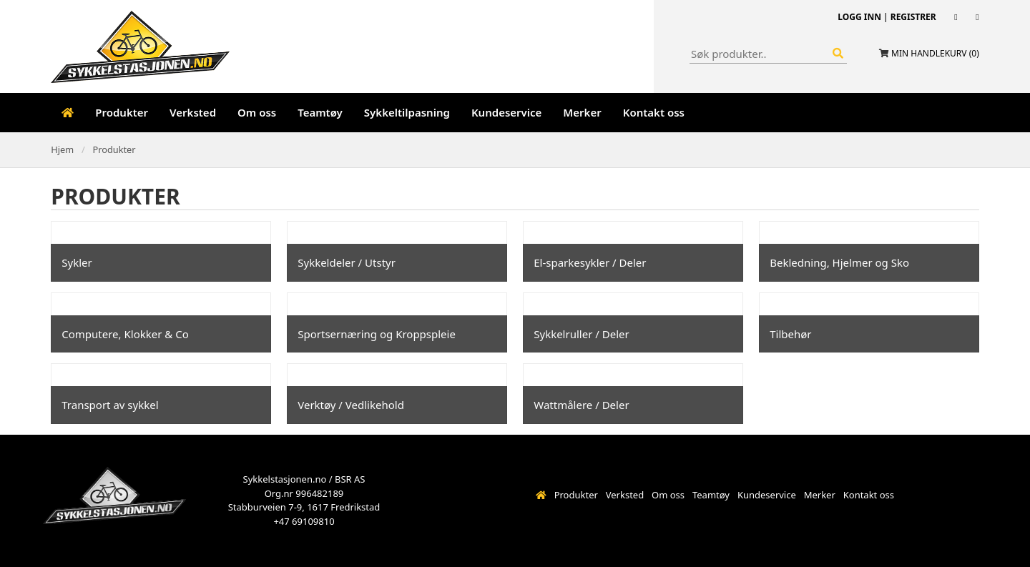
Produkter (121, 112)
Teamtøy (320, 112)
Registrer (913, 17)
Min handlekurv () (935, 53)
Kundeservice (506, 112)
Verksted (193, 112)
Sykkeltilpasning (407, 112)
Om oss (256, 112)
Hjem (62, 149)
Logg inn (859, 17)
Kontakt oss (654, 112)
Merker (582, 112)
